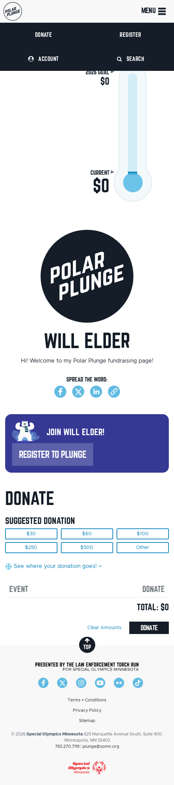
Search (130, 58)
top (87, 643)
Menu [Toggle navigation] (154, 11)
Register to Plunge (52, 454)
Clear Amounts (104, 627)
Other (142, 547)
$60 (87, 533)
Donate (43, 34)
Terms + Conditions (87, 700)
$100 (143, 533)
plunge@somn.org (101, 746)
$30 (31, 533)
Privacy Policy (87, 710)
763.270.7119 (67, 746)
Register (130, 34)
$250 (31, 547)
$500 (86, 547)
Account (43, 58)
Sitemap (87, 721)
